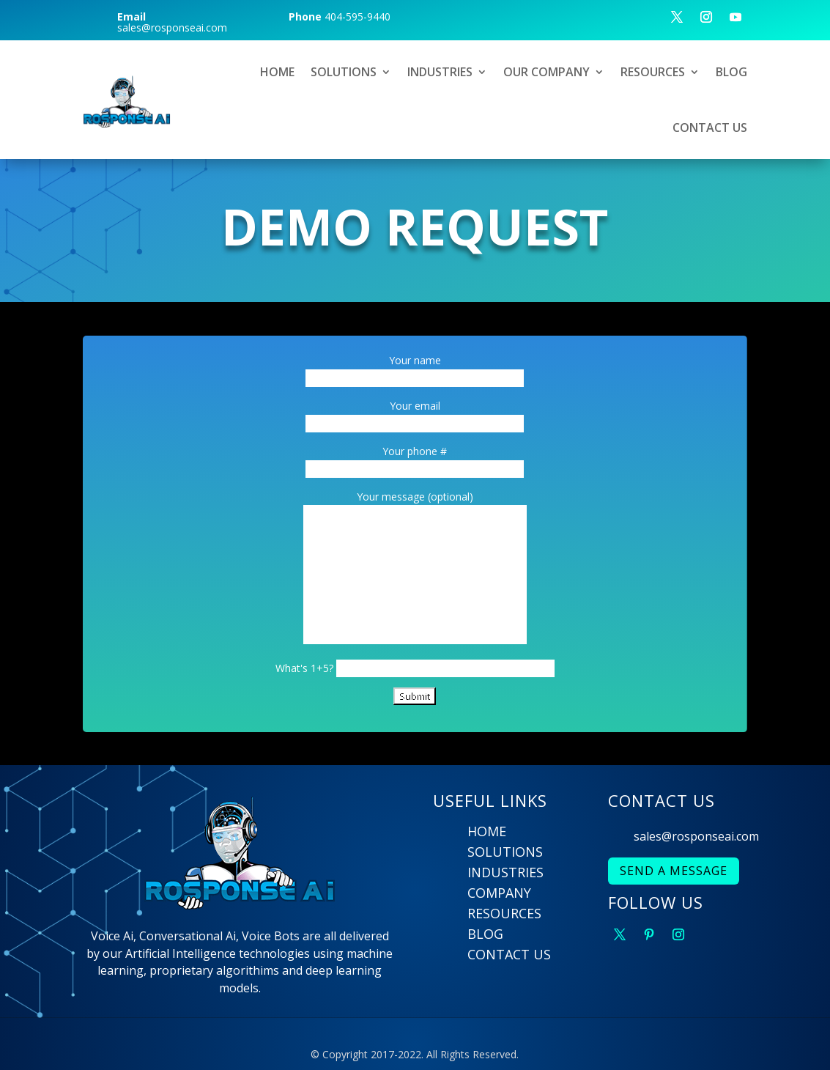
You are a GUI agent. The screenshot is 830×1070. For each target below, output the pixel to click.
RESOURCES (652, 72)
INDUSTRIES (440, 72)
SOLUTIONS (344, 72)
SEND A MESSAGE (673, 871)
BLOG (731, 72)
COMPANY (499, 892)
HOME (277, 72)
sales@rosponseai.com (696, 836)
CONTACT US (709, 127)
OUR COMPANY (546, 72)
